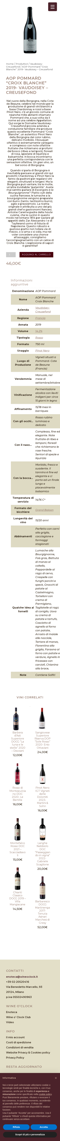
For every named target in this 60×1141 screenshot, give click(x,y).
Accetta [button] (44, 1127)
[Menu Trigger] (52, 6)
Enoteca (11, 1012)
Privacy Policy (15, 1057)
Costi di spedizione (18, 1042)
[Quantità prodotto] (11, 254)
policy (46, 1052)
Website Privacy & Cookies (24, 1052)
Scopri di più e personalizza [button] (30, 1134)
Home (10, 63)
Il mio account (15, 1037)
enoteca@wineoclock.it (22, 976)
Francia (40, 318)
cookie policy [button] (45, 1094)
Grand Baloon (44, 510)
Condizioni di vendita (19, 1047)
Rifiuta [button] (16, 1127)
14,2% (38, 331)
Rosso (39, 337)
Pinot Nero (42, 350)
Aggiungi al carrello (36, 254)
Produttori (22, 63)
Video (10, 1022)
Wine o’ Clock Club (18, 1017)
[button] (55, 1078)
